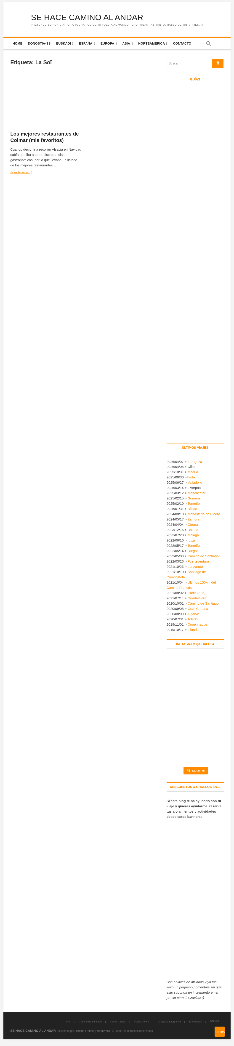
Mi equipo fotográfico (169, 1021)
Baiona (193, 530)
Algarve (193, 614)
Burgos (193, 551)
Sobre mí (215, 1021)
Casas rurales (118, 1021)
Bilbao (192, 509)
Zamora (193, 519)
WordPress (103, 1031)
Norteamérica (151, 43)
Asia (126, 43)
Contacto (182, 43)
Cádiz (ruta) (196, 593)
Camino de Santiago (203, 556)
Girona (193, 525)
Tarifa (191, 477)
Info (68, 1021)
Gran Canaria (198, 609)
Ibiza (191, 540)
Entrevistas (195, 1021)
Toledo (193, 619)
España (86, 43)
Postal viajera (141, 1021)
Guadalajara (197, 598)
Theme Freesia (85, 1031)
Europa (107, 43)
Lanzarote (195, 567)
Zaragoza (195, 462)
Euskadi (63, 43)
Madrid (193, 472)
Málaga (193, 535)
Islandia (193, 630)
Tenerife (194, 504)
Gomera (194, 498)
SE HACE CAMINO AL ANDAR (87, 17)
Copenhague (197, 624)
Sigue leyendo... (27, 173)
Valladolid (195, 483)
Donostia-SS (39, 43)
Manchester (196, 493)
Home (17, 43)
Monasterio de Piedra (204, 514)
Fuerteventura (198, 561)
